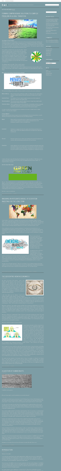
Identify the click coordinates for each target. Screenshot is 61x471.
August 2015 (48, 53)
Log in (47, 70)
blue (13, 9)
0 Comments (15, 193)
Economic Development (8, 193)
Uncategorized (7, 444)
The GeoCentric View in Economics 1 (16, 276)
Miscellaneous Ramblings (53, 40)
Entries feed (48, 71)
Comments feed (49, 73)
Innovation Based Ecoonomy (27, 271)
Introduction (7, 449)
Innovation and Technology (19, 271)
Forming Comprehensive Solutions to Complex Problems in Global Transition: (20, 14)
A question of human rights (13, 371)
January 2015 (48, 55)
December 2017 (49, 50)
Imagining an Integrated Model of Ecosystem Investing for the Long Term (19, 200)
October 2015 (48, 51)
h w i (4, 5)
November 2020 (49, 48)
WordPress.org (48, 74)
